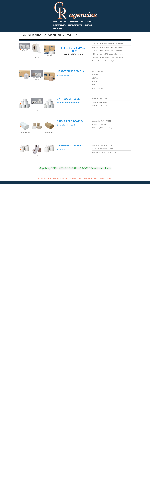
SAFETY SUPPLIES (87, 21)
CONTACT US (57, 29)
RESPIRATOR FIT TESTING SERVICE (80, 25)
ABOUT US (63, 21)
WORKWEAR (74, 21)
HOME (55, 21)
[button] (21, 49)
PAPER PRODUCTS (59, 25)
